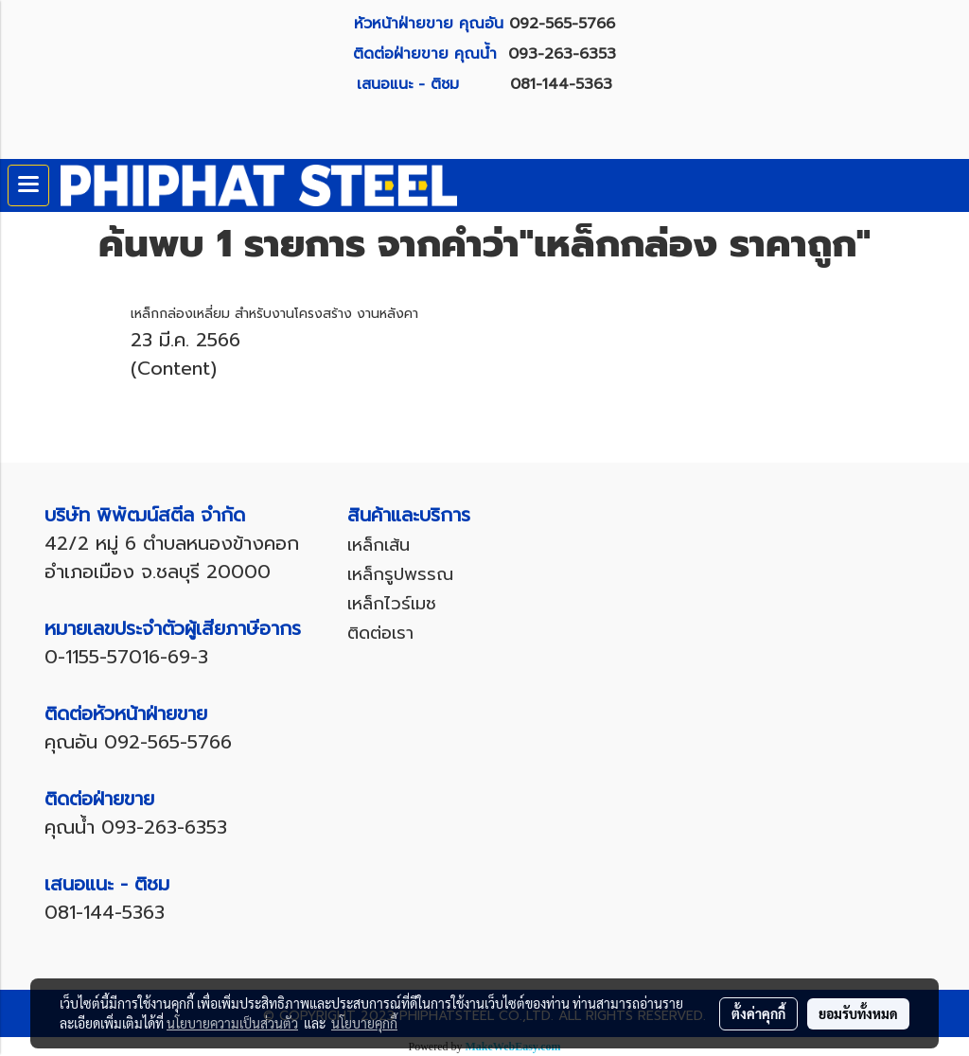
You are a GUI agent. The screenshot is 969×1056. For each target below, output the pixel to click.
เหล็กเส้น (378, 545)
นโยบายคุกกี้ (364, 1022)
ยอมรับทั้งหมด (858, 1013)
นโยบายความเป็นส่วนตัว (232, 1022)
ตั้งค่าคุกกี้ (758, 1013)
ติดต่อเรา (380, 633)
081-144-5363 (561, 84)
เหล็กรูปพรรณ (400, 574)
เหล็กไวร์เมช (391, 603)
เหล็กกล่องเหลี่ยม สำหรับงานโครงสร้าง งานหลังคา (274, 314)
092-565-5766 (562, 23)
